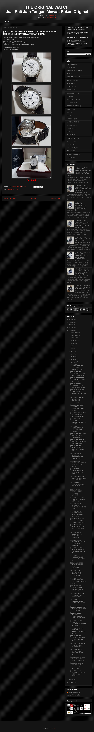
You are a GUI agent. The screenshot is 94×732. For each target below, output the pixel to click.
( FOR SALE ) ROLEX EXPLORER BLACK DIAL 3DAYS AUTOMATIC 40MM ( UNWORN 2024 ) (83, 240)
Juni (71, 348)
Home (7, 21)
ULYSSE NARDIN (72, 154)
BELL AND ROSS (72, 77)
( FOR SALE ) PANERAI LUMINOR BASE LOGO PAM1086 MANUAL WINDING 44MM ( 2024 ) (82, 288)
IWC (68, 112)
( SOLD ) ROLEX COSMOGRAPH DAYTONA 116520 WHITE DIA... (76, 588)
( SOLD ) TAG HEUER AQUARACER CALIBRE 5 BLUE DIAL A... (78, 392)
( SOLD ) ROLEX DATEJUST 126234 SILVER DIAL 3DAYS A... (77, 558)
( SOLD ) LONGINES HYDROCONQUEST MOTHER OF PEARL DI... (77, 550)
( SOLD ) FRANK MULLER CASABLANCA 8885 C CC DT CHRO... (78, 421)
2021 (70, 330)
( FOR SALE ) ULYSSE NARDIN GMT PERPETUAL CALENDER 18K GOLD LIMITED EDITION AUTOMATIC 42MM (79, 171)
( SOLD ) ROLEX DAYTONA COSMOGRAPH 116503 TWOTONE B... (78, 615)
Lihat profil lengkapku (73, 695)
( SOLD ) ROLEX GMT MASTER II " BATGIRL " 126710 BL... (78, 499)
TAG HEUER (71, 148)
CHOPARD (70, 90)
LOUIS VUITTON (72, 122)
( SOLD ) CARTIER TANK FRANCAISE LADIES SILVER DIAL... (78, 379)
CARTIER (70, 86)
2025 (70, 319)
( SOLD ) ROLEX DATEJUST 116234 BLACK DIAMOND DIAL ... (78, 602)
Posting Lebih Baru (9, 199)
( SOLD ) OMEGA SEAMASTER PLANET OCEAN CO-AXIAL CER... (78, 463)
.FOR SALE (70, 64)
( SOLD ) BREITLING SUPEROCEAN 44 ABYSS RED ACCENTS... (76, 665)
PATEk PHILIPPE (72, 138)
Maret (72, 356)
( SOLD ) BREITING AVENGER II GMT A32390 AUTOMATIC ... (78, 385)
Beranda (34, 199)
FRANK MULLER (72, 99)
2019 (70, 682)
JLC (68, 115)
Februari (73, 359)
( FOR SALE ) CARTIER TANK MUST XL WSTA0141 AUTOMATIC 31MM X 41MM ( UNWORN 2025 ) (82, 256)
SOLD (16, 189)
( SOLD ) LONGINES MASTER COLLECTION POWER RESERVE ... (78, 623)
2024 (70, 322)
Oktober (72, 338)
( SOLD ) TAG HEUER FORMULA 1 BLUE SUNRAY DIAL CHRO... (78, 595)
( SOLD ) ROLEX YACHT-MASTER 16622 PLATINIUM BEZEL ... (78, 435)
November (73, 335)
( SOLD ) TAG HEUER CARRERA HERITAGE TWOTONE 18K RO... (78, 478)
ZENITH (69, 157)
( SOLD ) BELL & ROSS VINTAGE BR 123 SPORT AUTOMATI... (77, 658)
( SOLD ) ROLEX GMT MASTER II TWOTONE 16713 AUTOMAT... (78, 441)
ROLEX (69, 141)
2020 (70, 680)
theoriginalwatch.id (50, 17)
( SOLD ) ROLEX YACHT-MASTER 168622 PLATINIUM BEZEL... (78, 645)
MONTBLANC (71, 125)
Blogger (54, 728)
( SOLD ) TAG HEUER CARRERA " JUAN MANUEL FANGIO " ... (77, 520)
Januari (72, 362)
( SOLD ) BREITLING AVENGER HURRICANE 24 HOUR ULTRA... (78, 630)
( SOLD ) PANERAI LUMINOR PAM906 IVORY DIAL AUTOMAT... (77, 492)
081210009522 (52, 15)
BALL (68, 73)
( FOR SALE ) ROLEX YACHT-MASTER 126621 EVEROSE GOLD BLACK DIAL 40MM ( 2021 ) (83, 188)
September (73, 340)
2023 (70, 325)
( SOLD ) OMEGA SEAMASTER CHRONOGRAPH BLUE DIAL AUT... (76, 456)
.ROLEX (69, 67)
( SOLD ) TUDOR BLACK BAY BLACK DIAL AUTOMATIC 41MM (78, 414)
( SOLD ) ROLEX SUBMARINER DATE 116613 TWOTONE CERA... (77, 638)
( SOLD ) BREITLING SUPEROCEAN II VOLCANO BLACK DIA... (76, 652)
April (71, 354)
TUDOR (69, 151)
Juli (71, 346)
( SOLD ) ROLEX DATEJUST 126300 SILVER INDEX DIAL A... (77, 527)
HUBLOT (69, 109)
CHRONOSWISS (72, 93)
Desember (73, 332)
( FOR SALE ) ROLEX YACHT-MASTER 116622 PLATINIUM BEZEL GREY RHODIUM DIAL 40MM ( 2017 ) (82, 224)
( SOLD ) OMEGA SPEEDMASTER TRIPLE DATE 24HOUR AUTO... (78, 506)
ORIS (68, 131)
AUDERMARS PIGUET (74, 70)
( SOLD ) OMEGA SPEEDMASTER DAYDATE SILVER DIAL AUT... (76, 514)
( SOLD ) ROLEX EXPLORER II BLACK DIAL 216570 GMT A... (77, 373)
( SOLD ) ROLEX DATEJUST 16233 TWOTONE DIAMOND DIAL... (77, 580)
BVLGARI (70, 83)
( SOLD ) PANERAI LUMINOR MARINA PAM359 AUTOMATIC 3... (77, 485)
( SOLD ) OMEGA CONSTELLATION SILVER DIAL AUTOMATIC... (76, 535)
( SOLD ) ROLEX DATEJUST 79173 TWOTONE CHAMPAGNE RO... (77, 367)
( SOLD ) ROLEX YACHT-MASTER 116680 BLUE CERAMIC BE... (78, 608)
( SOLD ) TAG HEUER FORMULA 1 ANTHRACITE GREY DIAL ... (77, 407)
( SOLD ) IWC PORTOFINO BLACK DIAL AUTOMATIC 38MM (77, 471)
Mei (71, 351)
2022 (70, 327)
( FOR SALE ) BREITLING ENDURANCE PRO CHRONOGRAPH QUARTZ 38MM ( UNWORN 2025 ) (77, 206)
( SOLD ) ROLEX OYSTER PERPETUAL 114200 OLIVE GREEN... (78, 542)
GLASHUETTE (71, 103)
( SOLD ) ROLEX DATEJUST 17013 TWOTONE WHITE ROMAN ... (76, 429)
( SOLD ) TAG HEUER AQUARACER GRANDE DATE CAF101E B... (77, 400)
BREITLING (70, 80)
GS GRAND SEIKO (73, 106)
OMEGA (69, 128)
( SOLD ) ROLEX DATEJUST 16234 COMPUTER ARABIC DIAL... (77, 448)
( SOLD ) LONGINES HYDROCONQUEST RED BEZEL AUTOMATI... (77, 565)
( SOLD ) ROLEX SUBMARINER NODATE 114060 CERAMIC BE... (76, 573)
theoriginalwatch (74, 692)
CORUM (69, 96)
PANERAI (70, 135)
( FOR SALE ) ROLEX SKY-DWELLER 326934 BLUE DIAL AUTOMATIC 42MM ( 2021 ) (82, 271)
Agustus (72, 343)
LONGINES (10, 189)
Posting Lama (56, 199)
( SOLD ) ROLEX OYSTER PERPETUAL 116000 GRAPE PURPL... (78, 673)
